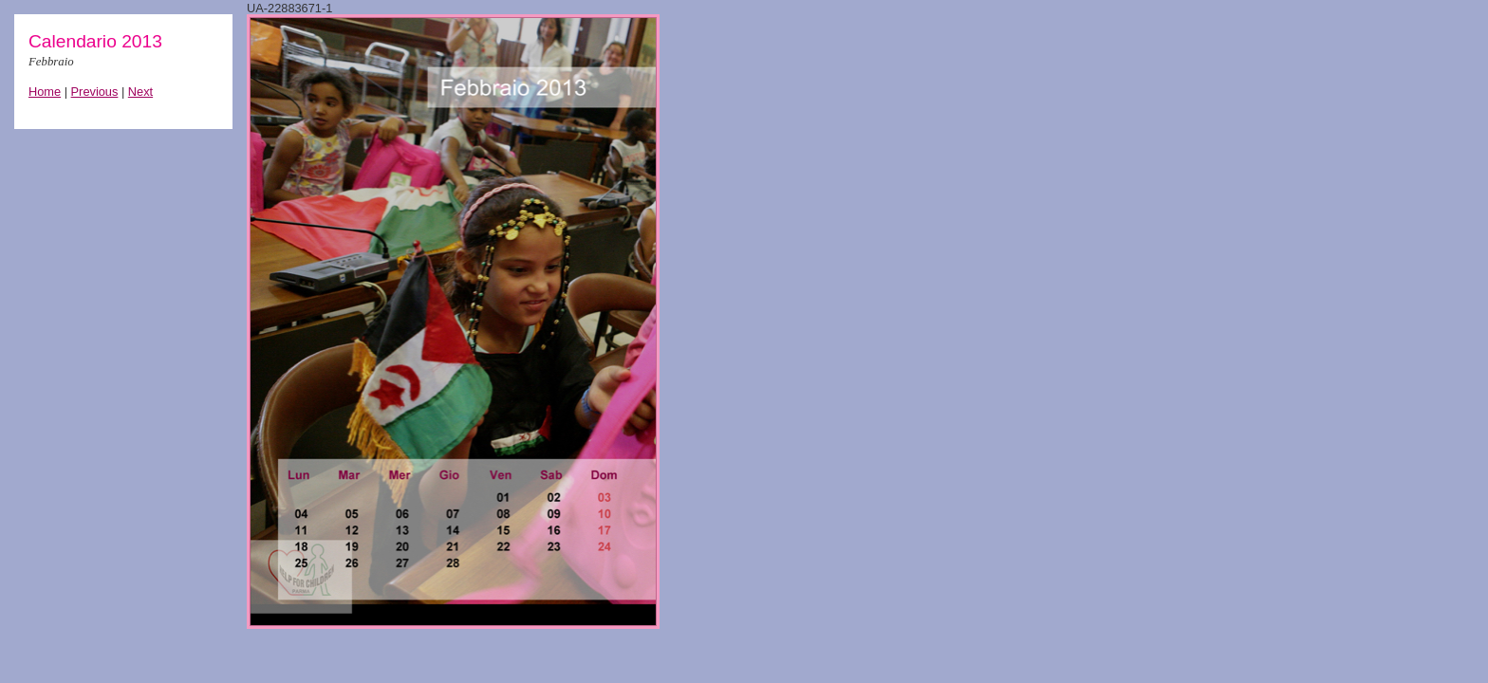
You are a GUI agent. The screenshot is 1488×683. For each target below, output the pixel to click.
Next (140, 91)
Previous (95, 91)
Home (44, 91)
